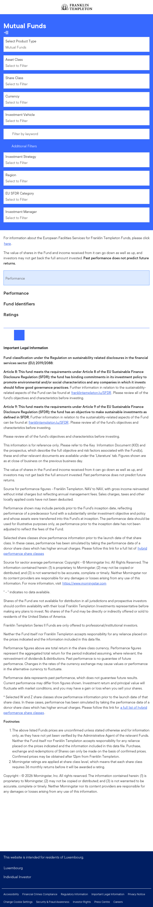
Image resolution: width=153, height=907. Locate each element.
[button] (76, 877)
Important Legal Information (107, 894)
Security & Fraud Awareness (52, 902)
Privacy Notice (136, 894)
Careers (118, 902)
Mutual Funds (15, 47)
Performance (15, 278)
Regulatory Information (74, 894)
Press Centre (102, 902)
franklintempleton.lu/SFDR (91, 392)
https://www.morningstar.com (84, 583)
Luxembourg (13, 867)
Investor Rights (82, 902)
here (7, 243)
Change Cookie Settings (18, 902)
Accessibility (11, 894)
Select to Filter (16, 65)
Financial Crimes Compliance (39, 894)
